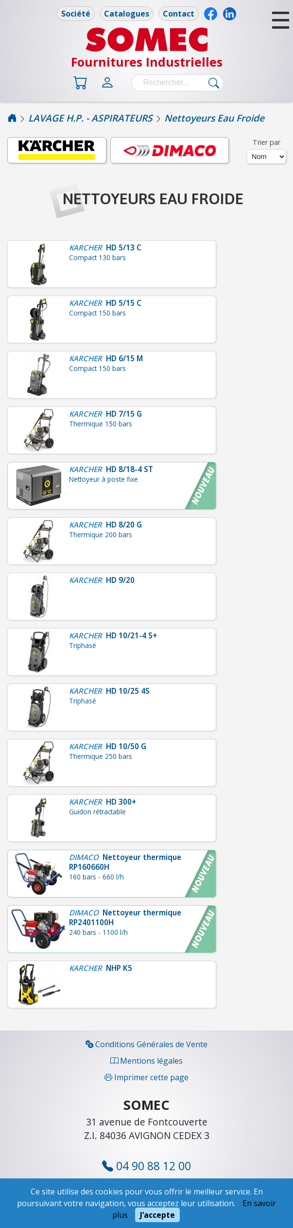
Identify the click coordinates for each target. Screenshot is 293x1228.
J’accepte (157, 1215)
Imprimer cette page (146, 1077)
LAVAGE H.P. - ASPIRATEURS (90, 117)
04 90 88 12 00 (146, 1166)
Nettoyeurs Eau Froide (214, 117)
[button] (280, 20)
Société (75, 13)
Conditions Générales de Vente (146, 1044)
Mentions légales (146, 1060)
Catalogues (126, 13)
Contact (178, 13)
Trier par (266, 142)
